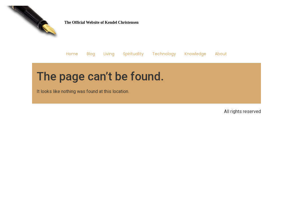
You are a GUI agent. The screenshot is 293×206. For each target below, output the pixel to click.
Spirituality (133, 54)
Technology (164, 54)
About (221, 54)
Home (72, 54)
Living (109, 54)
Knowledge (195, 54)
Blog (91, 54)
